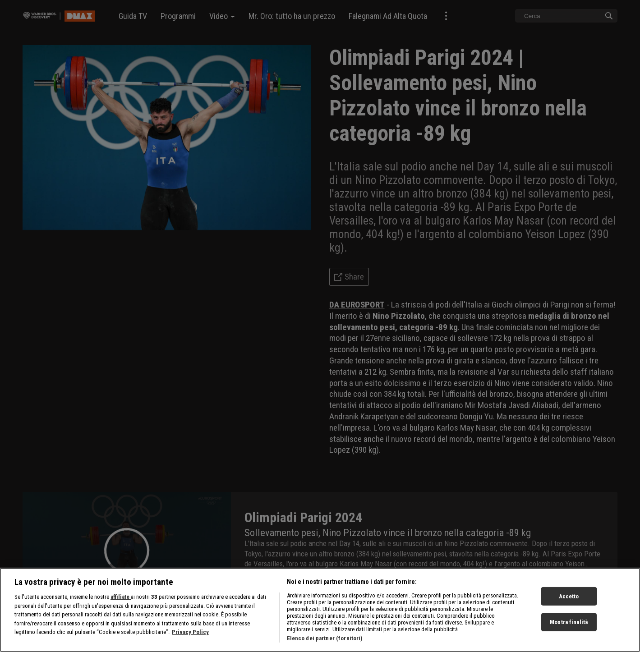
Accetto (569, 595)
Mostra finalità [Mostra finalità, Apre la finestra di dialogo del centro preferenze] (569, 622)
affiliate (121, 596)
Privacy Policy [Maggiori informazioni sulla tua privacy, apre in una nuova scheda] (190, 632)
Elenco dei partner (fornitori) (325, 638)
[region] (320, 610)
